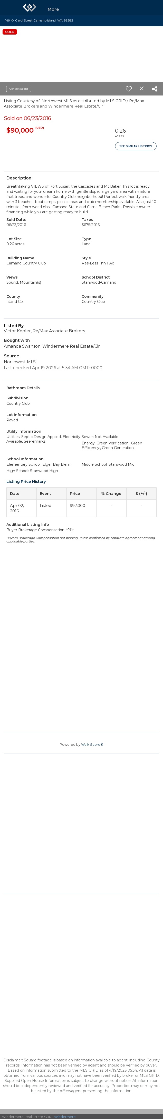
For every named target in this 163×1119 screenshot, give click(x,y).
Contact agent (18, 88)
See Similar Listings (135, 146)
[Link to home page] (29, 7)
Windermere (65, 1117)
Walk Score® (92, 744)
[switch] (128, 89)
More (53, 9)
